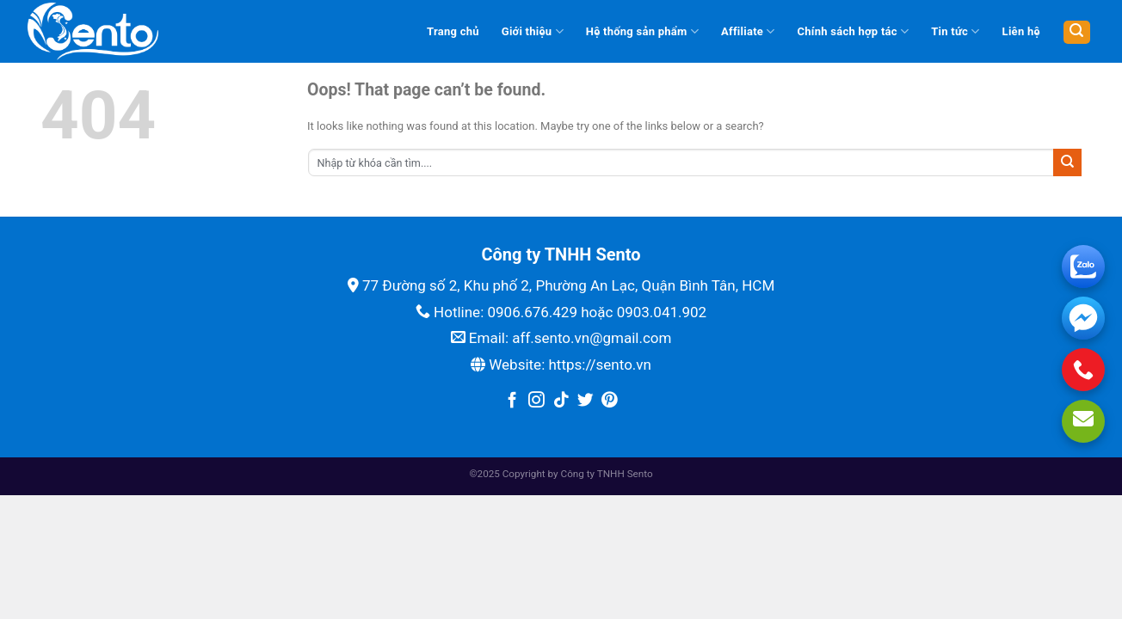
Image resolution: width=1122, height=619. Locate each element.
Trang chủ (453, 31)
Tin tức (955, 31)
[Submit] (1067, 162)
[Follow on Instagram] (536, 401)
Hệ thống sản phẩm (642, 31)
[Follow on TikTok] (561, 401)
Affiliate (748, 31)
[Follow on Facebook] (512, 401)
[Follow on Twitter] (585, 401)
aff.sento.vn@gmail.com (591, 337)
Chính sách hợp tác (853, 31)
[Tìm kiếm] (1076, 32)
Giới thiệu (533, 31)
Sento (640, 474)
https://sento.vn (599, 364)
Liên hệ (1021, 31)
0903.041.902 (662, 312)
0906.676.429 (532, 312)
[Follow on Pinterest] (609, 401)
